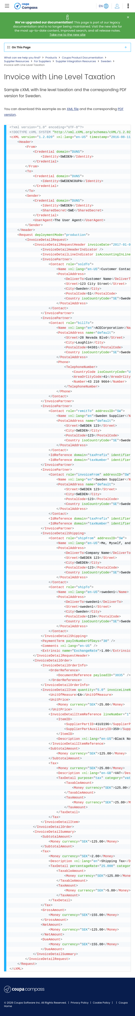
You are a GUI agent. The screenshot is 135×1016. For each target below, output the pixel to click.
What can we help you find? (22, 58)
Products (51, 58)
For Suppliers (42, 61)
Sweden (106, 61)
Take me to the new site (68, 34)
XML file (73, 109)
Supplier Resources (16, 61)
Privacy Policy (80, 1003)
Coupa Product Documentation (82, 58)
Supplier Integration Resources (76, 61)
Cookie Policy (102, 1003)
